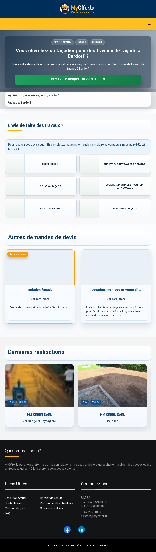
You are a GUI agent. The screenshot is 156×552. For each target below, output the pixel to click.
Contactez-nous (15, 503)
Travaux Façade (35, 95)
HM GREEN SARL (39, 415)
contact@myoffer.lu (94, 516)
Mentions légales (16, 508)
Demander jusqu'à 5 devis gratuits (78, 79)
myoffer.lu (78, 545)
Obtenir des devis (51, 498)
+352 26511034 (91, 512)
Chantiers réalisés (51, 508)
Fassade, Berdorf (19, 102)
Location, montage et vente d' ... (116, 290)
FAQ (7, 513)
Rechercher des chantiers (56, 503)
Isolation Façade (40, 290)
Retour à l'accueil (16, 498)
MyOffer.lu (14, 95)
